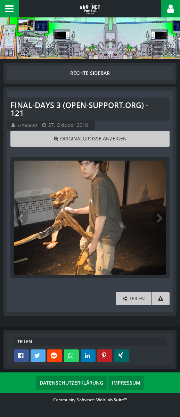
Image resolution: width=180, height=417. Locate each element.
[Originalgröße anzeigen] (90, 139)
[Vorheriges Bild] (21, 218)
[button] (9, 8)
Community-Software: (90, 400)
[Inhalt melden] (161, 298)
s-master (27, 125)
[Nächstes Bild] (159, 218)
